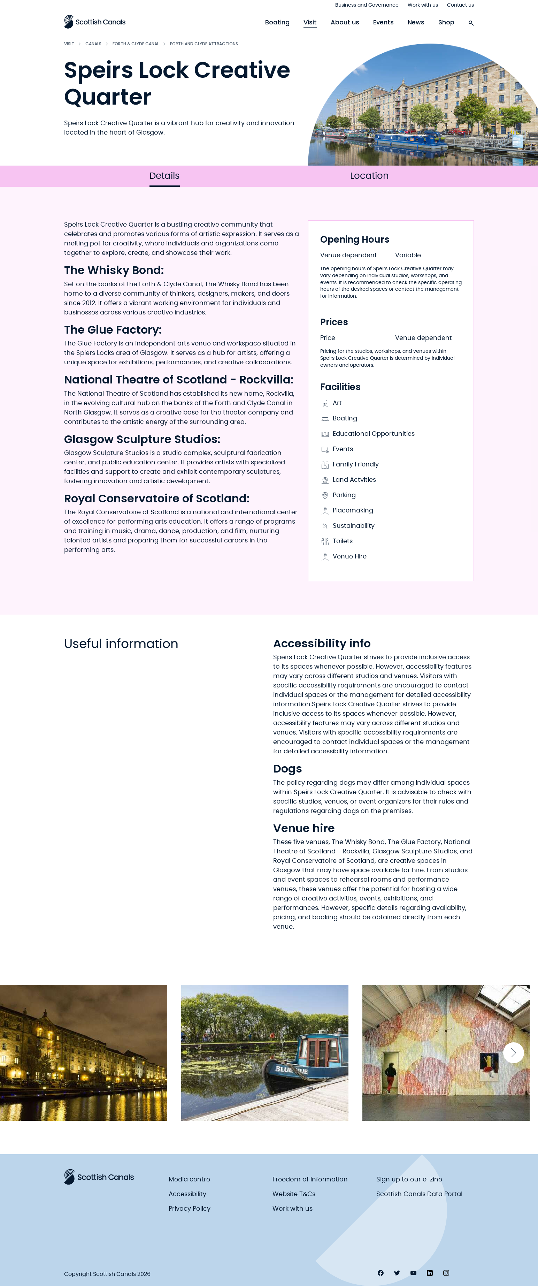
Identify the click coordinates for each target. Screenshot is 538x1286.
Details (164, 179)
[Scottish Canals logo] (94, 21)
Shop (446, 22)
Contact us (460, 5)
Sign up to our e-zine (409, 1180)
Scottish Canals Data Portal (419, 1194)
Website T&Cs (293, 1194)
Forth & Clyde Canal (136, 44)
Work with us (423, 5)
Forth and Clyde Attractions (204, 44)
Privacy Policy (189, 1209)
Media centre (189, 1180)
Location (369, 176)
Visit (310, 22)
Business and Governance (367, 5)
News (416, 22)
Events (383, 22)
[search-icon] (471, 21)
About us (345, 22)
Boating (277, 22)
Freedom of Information (310, 1180)
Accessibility (187, 1194)
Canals (93, 44)
